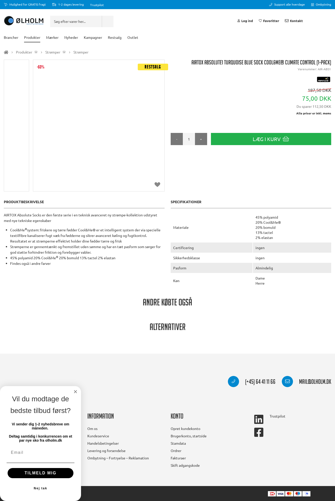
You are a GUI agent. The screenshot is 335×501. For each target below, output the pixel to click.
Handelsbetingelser (103, 443)
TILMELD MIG (40, 473)
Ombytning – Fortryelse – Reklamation (118, 458)
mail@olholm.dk (306, 382)
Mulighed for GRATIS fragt (25, 4)
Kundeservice (98, 436)
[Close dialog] (75, 392)
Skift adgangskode (185, 465)
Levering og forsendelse (106, 450)
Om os (92, 428)
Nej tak (40, 488)
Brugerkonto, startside (189, 436)
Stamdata (178, 443)
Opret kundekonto (185, 428)
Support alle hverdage (287, 4)
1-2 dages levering (68, 4)
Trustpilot (97, 5)
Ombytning (321, 4)
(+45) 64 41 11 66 (251, 382)
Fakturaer (178, 458)
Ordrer (176, 450)
